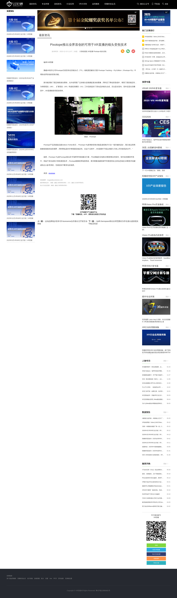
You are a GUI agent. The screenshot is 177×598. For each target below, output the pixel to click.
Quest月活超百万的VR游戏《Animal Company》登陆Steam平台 (156, 65)
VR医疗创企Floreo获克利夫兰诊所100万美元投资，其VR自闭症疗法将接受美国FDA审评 (153, 482)
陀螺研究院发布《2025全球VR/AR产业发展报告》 (153, 438)
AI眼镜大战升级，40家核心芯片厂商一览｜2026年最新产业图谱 (156, 73)
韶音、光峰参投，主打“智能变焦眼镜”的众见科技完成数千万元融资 (153, 474)
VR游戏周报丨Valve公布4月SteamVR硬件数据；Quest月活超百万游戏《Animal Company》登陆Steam (156, 36)
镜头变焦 (103, 51)
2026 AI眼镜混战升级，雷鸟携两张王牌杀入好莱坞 (156, 41)
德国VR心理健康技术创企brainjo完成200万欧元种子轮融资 (153, 486)
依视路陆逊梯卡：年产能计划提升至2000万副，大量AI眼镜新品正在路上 (153, 375)
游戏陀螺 (37, 578)
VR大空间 (83, 4)
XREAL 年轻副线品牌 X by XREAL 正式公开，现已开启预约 (156, 49)
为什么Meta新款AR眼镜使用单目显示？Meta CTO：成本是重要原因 (153, 403)
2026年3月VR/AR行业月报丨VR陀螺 (153, 434)
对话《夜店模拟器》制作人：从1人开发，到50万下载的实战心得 (153, 379)
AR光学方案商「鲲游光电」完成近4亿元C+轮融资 (153, 490)
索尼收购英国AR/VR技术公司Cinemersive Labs (153, 502)
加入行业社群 (156, 554)
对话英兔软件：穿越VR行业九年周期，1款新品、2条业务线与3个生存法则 (153, 395)
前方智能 (30, 578)
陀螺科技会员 (110, 4)
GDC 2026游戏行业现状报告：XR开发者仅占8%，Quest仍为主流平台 (153, 455)
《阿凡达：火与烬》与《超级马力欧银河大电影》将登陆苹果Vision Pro (156, 69)
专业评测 (45, 4)
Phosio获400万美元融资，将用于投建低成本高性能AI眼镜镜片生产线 (153, 478)
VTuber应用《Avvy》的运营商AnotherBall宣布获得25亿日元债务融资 (153, 470)
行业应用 (70, 4)
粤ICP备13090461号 (103, 590)
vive (51, 578)
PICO (55, 578)
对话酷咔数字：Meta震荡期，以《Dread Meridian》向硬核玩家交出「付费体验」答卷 (153, 367)
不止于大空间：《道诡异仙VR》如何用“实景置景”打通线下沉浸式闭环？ (153, 387)
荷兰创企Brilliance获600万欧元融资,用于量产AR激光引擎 (153, 506)
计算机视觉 (83, 51)
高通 (46, 578)
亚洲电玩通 (68, 578)
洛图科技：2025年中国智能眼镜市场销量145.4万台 (153, 447)
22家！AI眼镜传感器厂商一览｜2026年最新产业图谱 (153, 426)
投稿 (156, 545)
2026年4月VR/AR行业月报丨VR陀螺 (153, 430)
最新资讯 (33, 4)
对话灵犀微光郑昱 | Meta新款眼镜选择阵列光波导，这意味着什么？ (153, 399)
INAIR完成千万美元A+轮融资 (151, 494)
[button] (85, 28)
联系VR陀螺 (156, 550)
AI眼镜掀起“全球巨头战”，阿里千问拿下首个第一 (156, 45)
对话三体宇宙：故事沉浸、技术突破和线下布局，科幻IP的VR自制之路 (153, 391)
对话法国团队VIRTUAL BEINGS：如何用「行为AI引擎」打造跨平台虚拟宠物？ (153, 383)
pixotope (52, 173)
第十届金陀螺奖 (11, 578)
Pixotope (97, 51)
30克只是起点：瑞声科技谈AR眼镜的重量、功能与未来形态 (153, 371)
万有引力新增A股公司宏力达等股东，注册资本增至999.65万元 (153, 498)
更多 (168, 88)
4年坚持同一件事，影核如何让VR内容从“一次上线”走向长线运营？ (156, 57)
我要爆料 (156, 558)
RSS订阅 (156, 563)
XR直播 (90, 51)
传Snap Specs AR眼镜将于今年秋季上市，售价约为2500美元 (156, 61)
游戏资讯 (57, 4)
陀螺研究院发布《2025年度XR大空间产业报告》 (153, 451)
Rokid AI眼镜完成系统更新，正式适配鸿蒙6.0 (156, 53)
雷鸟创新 (61, 578)
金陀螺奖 (95, 4)
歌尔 (42, 578)
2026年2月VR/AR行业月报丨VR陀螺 (153, 442)
